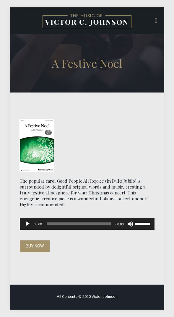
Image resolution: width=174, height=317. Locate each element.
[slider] (79, 223)
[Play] (27, 224)
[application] (87, 224)
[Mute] (130, 224)
